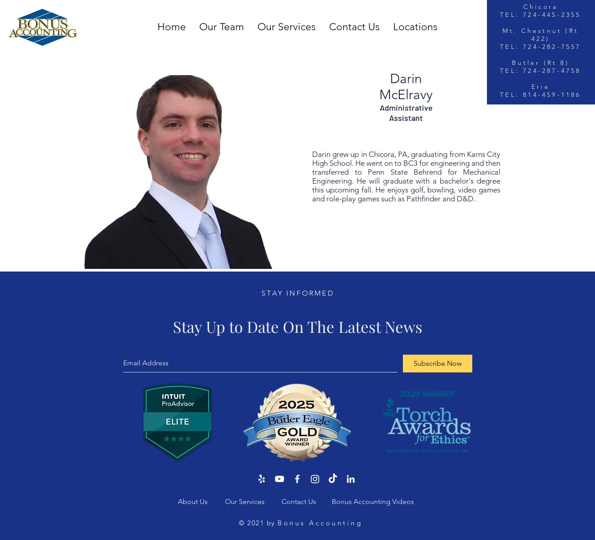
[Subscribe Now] (437, 363)
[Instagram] (315, 478)
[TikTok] (332, 478)
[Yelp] (261, 478)
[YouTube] (279, 478)
